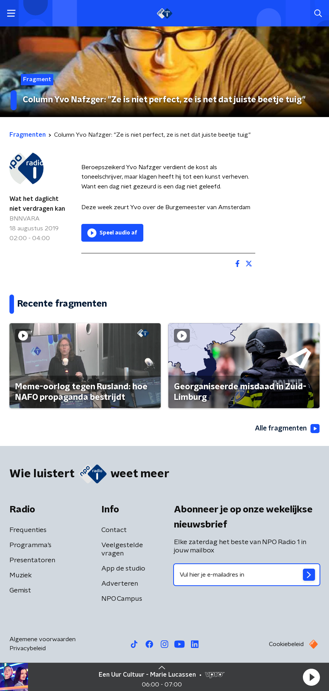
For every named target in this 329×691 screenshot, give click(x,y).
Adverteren (119, 583)
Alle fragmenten (287, 428)
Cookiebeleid (286, 644)
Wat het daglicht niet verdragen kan (37, 204)
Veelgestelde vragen (122, 549)
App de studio (123, 568)
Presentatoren (32, 560)
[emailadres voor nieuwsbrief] (247, 574)
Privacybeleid (27, 648)
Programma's (30, 545)
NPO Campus (121, 598)
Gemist (20, 590)
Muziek (20, 575)
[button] (311, 677)
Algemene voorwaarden (42, 639)
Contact (114, 530)
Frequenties (28, 530)
